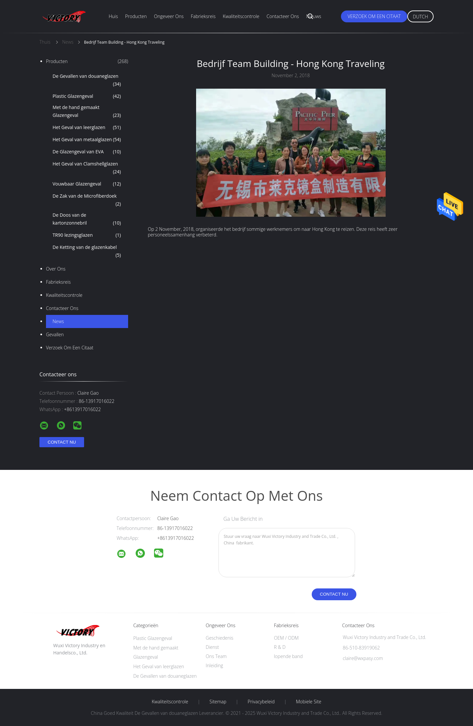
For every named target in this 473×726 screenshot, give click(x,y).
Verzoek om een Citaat (374, 16)
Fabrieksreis (203, 16)
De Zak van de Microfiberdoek (87, 200)
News (58, 321)
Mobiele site (308, 701)
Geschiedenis (219, 638)
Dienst (212, 647)
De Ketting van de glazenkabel (87, 251)
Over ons (55, 269)
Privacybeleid (261, 701)
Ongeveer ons (169, 16)
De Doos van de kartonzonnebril (87, 219)
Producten (136, 16)
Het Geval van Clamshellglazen (87, 168)
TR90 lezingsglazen (87, 235)
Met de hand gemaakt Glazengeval (87, 111)
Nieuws (313, 16)
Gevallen (55, 334)
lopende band (288, 656)
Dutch (420, 16)
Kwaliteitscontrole (241, 16)
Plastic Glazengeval (87, 96)
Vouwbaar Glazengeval (87, 184)
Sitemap (218, 701)
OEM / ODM (286, 638)
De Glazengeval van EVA (87, 152)
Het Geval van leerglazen (87, 127)
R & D (279, 647)
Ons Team (216, 656)
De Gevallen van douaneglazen (87, 80)
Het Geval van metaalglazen (87, 139)
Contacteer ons (282, 16)
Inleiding (214, 665)
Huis (113, 16)
